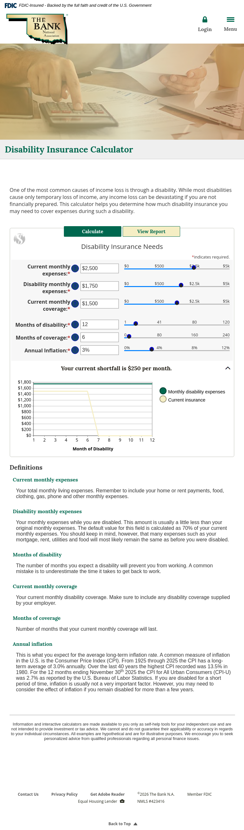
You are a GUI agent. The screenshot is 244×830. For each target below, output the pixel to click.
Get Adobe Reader (107, 790)
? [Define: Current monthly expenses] (75, 265)
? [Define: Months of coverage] (75, 334)
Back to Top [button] (122, 820)
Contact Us (28, 790)
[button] (122, 364)
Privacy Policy (64, 790)
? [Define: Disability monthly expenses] (75, 283)
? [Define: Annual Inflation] (75, 347)
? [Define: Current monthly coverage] (75, 300)
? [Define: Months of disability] (75, 321)
